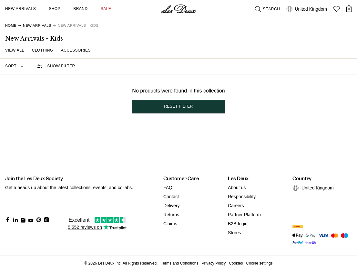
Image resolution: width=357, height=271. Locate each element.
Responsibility (242, 196)
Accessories (76, 50)
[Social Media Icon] (7, 219)
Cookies (236, 263)
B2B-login (238, 223)
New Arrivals (20, 8)
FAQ (167, 187)
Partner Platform (244, 214)
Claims (170, 223)
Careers (236, 205)
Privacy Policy (213, 263)
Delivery (171, 205)
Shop (54, 8)
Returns (171, 214)
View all (14, 50)
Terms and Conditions (179, 263)
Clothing (42, 50)
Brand (80, 8)
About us (237, 187)
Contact (171, 196)
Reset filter (178, 106)
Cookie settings (259, 263)
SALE (106, 8)
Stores (234, 232)
